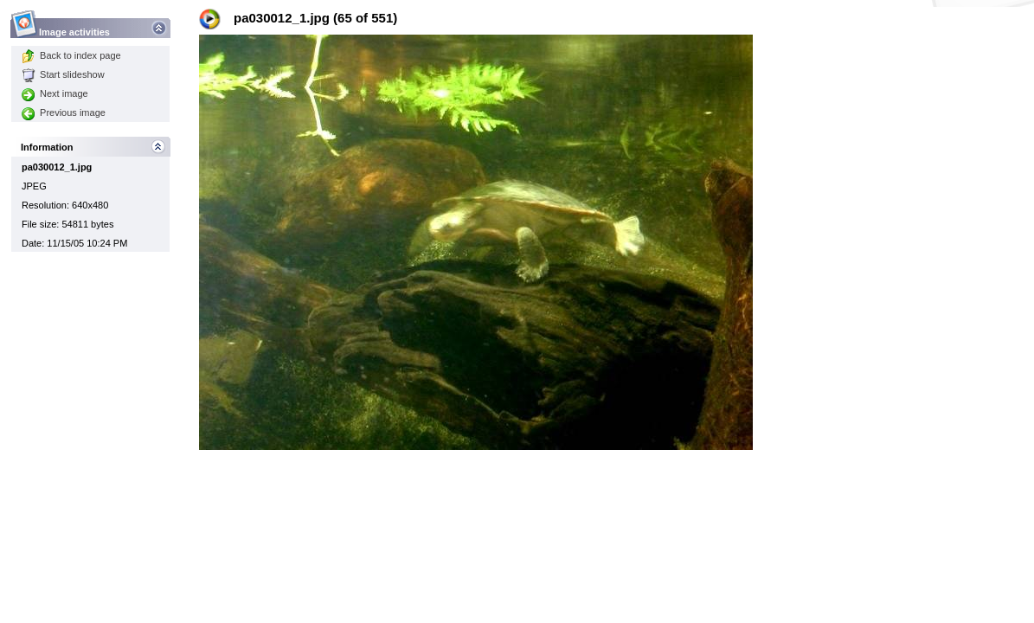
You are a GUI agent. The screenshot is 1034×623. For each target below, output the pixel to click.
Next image (55, 93)
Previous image (64, 112)
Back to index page (71, 55)
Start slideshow (63, 74)
